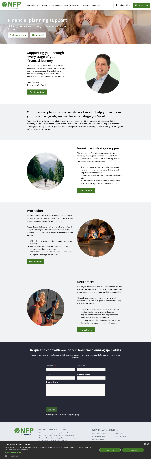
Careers (57, 429)
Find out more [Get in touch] (85, 190)
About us (95, 5)
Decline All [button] (133, 450)
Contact (65, 429)
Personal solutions (71, 5)
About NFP (42, 429)
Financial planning (121, 436)
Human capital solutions (51, 5)
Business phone (83, 374)
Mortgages (119, 433)
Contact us (141, 5)
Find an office (123, 5)
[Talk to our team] (18, 35)
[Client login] (38, 35)
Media (85, 5)
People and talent (98, 439)
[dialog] (75, 450)
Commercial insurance (99, 433)
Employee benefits (98, 436)
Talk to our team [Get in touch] (37, 92)
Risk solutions (32, 5)
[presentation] (62, 401)
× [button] (148, 444)
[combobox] (145, 444)
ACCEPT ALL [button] (110, 450)
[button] (50, 452)
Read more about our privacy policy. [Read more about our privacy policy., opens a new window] (16, 450)
